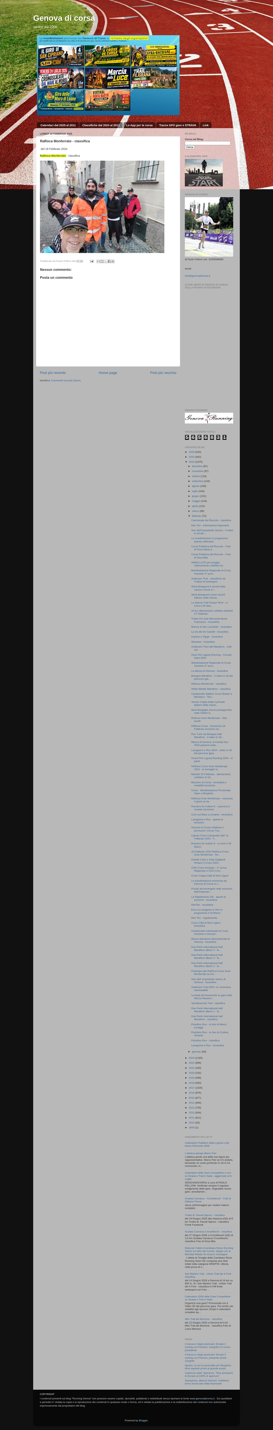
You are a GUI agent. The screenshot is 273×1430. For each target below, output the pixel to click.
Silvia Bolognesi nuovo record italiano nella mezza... (208, 596)
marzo (196, 511)
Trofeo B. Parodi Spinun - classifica (205, 1215)
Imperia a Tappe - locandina (207, 636)
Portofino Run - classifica (205, 1040)
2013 (192, 1107)
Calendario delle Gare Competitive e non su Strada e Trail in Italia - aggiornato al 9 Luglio (208, 1175)
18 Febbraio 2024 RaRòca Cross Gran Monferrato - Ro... (210, 853)
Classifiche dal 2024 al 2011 (101, 125)
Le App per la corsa (139, 125)
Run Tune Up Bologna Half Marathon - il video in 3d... (207, 736)
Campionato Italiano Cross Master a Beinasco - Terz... (211, 695)
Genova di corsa (64, 18)
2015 (192, 1097)
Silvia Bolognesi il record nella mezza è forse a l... (208, 588)
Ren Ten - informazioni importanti (210, 525)
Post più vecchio (163, 373)
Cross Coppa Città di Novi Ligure (210, 875)
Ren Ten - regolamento (204, 917)
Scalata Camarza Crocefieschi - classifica (208, 1231)
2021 (192, 1067)
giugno (196, 496)
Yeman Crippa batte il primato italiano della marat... (208, 703)
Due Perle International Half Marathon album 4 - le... (207, 948)
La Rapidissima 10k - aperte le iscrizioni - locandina (208, 898)
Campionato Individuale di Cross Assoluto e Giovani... (209, 932)
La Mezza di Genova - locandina (209, 670)
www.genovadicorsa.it (202, 1398)
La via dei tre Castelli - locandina (209, 631)
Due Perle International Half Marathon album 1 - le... (207, 1010)
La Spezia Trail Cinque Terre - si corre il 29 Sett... (209, 604)
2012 (192, 1112)
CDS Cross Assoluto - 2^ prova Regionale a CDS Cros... (209, 869)
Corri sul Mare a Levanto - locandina (212, 814)
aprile (195, 506)
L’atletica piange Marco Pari (200, 1153)
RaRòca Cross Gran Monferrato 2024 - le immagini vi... (209, 768)
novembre (198, 471)
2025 (192, 456)
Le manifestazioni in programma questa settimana (209, 540)
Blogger (143, 1420)
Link (206, 125)
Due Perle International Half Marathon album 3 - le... (207, 956)
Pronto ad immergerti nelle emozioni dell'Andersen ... (211, 890)
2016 (192, 1092)
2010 (192, 1122)
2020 (192, 1072)
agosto (196, 486)
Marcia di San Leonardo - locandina (211, 626)
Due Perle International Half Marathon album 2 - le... (207, 965)
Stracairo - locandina (203, 641)
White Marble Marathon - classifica (211, 688)
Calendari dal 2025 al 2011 (58, 125)
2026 (192, 452)
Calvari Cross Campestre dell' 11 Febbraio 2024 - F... (210, 837)
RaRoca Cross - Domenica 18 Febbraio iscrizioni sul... (208, 727)
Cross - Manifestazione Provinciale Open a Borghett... (211, 792)
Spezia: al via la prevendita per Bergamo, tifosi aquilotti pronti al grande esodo (208, 1367)
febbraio (197, 516)
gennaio (197, 1051)
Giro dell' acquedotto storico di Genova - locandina (208, 981)
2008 (192, 1127)
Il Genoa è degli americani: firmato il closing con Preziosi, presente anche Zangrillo (206, 1357)
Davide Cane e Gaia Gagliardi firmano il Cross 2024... (208, 861)
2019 (192, 1077)
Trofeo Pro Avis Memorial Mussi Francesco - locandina (209, 620)
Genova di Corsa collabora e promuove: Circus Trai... (207, 829)
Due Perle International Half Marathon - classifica (207, 1018)
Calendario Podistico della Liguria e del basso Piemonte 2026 (207, 1144)
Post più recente (53, 373)
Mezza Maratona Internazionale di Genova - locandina (210, 940)
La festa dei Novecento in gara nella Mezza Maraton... (211, 997)
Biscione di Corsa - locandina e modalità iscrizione (209, 784)
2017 (192, 1087)
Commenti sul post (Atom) (66, 380)
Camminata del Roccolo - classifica (211, 520)
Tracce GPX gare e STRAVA (177, 125)
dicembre (197, 466)
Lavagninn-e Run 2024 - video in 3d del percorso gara (211, 752)
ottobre (196, 476)
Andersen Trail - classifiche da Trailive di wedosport (208, 580)
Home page (108, 373)
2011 (192, 1117)
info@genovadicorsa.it (197, 275)
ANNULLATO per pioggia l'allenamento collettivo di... (208, 564)
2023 (192, 1057)
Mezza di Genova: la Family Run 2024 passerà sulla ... (209, 744)
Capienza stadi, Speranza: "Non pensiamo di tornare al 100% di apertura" (209, 1374)
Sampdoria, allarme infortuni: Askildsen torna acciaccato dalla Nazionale (207, 1382)
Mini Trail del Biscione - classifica (203, 1319)
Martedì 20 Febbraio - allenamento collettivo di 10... (211, 776)
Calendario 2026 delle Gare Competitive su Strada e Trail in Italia (207, 1298)
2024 (192, 461)
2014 (192, 1102)
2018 (192, 1082)
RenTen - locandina (202, 904)
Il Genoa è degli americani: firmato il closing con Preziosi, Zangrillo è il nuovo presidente (207, 1347)
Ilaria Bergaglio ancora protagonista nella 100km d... (211, 711)
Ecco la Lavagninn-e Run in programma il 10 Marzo (207, 911)
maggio (196, 501)
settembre (198, 481)
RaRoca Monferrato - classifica (208, 683)
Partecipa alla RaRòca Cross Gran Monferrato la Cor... (211, 972)
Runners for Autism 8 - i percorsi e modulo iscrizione (210, 808)
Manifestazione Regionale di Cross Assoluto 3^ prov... (211, 572)
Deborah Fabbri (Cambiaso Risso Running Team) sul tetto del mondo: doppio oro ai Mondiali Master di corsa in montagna (209, 1251)
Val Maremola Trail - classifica (208, 1003)
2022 (192, 1062)
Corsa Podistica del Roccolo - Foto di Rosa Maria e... (211, 548)
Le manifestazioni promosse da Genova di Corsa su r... (209, 882)
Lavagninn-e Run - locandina (207, 1045)
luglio (195, 491)
